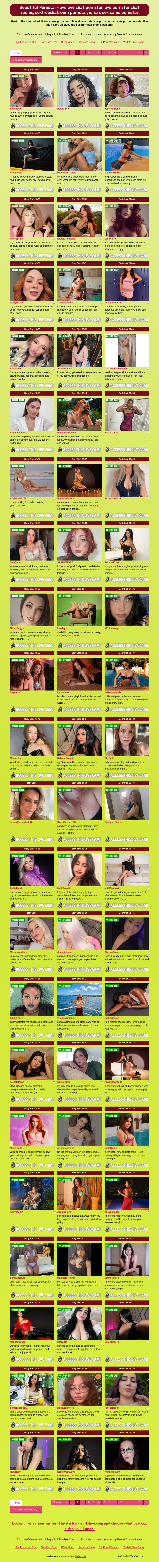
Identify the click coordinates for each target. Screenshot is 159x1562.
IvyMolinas (63, 692)
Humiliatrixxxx (112, 1471)
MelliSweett (63, 888)
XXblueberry (111, 628)
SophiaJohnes (18, 432)
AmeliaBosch (112, 1408)
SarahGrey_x (112, 1342)
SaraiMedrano (17, 1278)
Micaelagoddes (18, 952)
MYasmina (15, 758)
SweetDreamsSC (66, 822)
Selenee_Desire (113, 822)
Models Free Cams (133, 42)
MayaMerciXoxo (66, 172)
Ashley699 (15, 368)
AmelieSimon (64, 368)
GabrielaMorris (113, 172)
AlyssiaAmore (112, 952)
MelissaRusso (17, 1342)
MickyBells (16, 1148)
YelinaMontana (65, 302)
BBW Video (67, 42)
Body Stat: (32, 69)
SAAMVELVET (65, 562)
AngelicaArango (113, 1082)
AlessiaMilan (17, 1082)
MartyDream (16, 302)
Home (16, 53)
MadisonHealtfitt (66, 1278)
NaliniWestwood (66, 1471)
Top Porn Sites (49, 42)
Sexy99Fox (16, 108)
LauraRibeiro (112, 1278)
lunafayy (62, 628)
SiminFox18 (16, 1018)
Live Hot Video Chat (26, 42)
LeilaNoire (110, 238)
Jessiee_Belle (112, 108)
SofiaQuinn (111, 1148)
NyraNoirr (15, 1471)
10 (121, 52)
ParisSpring (16, 238)
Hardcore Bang (86, 42)
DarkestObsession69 (116, 368)
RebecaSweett (65, 758)
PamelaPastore (65, 498)
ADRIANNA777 (18, 498)
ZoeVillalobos (112, 1212)
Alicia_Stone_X (113, 302)
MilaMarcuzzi (112, 888)
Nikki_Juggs (17, 628)
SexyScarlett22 (113, 498)
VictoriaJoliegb (65, 1018)
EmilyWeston (112, 1018)
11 (127, 52)
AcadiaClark (64, 1212)
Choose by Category (26, 59)
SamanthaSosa (18, 1408)
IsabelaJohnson (66, 238)
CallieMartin (16, 888)
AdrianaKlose (112, 562)
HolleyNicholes (65, 1408)
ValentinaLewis (113, 692)
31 (140, 52)
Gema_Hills (63, 1082)
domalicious (64, 952)
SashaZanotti (112, 432)
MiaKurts (62, 1342)
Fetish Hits (80, 1556)
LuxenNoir (15, 692)
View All (57, 52)
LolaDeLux (16, 562)
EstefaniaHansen (66, 432)
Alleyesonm (16, 1212)
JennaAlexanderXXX (21, 822)
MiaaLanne (16, 172)
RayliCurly (63, 108)
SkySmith (110, 758)
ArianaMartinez (65, 1148)
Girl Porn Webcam (109, 42)
